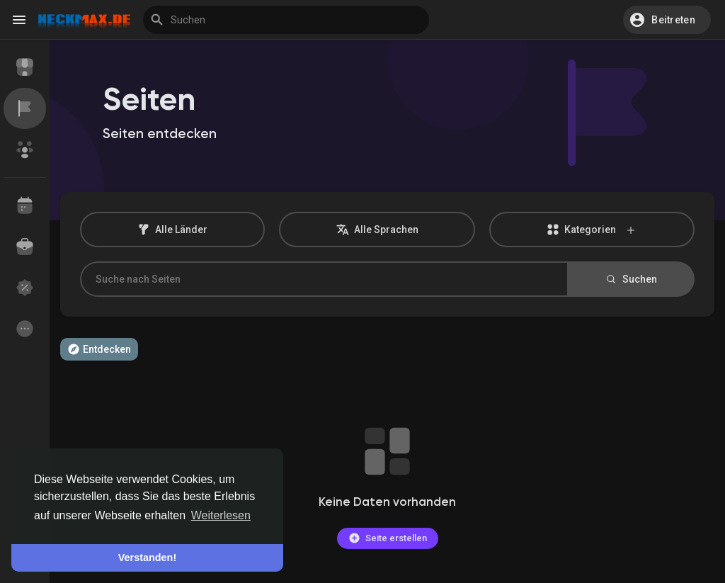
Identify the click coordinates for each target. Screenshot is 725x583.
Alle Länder (172, 229)
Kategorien (592, 230)
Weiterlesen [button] (221, 515)
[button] (667, 20)
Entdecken (99, 349)
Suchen (631, 279)
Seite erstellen (387, 538)
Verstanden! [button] (147, 557)
